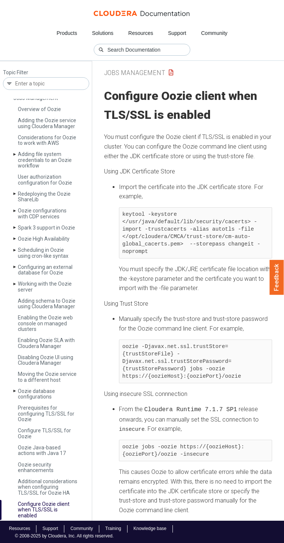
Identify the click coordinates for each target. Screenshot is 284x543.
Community (214, 33)
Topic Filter (15, 72)
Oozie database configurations (36, 394)
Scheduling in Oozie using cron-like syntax (43, 253)
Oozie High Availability (44, 239)
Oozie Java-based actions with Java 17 (42, 450)
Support (177, 33)
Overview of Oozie (39, 109)
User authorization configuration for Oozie (45, 179)
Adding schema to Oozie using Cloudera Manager (46, 303)
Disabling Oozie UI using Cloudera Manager (45, 360)
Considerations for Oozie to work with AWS (47, 140)
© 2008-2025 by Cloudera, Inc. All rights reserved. (64, 534)
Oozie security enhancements (36, 467)
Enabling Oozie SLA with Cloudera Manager (46, 343)
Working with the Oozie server (45, 286)
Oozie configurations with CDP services (42, 213)
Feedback (276, 277)
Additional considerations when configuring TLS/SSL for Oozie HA (47, 487)
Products (67, 33)
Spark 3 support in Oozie (46, 228)
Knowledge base (150, 527)
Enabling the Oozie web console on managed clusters (45, 323)
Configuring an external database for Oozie (45, 270)
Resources (140, 33)
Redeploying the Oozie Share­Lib (44, 196)
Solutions (102, 33)
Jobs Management (134, 72)
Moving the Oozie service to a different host (47, 377)
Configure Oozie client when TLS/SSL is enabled (44, 509)
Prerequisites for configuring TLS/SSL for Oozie (46, 413)
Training (113, 527)
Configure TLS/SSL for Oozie (44, 433)
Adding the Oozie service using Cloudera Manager (47, 123)
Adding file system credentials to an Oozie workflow (45, 160)
